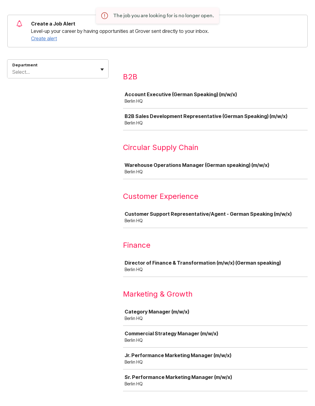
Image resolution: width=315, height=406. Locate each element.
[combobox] (13, 72)
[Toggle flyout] (102, 69)
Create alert (44, 38)
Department (25, 64)
